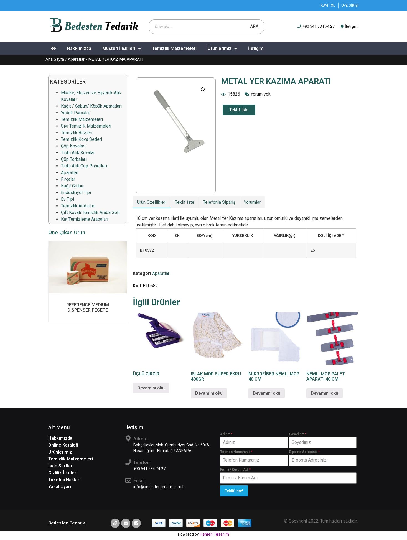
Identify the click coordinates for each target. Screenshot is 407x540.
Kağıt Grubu (72, 186)
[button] (239, 110)
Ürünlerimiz (222, 49)
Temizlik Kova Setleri (81, 139)
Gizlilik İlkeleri (62, 472)
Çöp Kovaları (73, 146)
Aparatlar (76, 59)
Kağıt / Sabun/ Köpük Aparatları (91, 106)
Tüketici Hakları (64, 479)
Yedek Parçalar (75, 112)
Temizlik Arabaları (78, 205)
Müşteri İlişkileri (121, 49)
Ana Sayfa (54, 59)
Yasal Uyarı (59, 486)
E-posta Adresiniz (304, 452)
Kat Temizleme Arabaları (84, 219)
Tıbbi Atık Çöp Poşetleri (84, 166)
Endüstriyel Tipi (76, 192)
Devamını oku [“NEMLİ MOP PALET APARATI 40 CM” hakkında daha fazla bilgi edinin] (324, 393)
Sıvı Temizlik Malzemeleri (86, 126)
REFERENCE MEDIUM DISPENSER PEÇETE (87, 307)
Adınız (226, 434)
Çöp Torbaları (74, 159)
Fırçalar (68, 179)
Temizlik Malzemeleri (174, 48)
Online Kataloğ (63, 445)
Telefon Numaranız (236, 452)
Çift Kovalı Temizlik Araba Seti (90, 212)
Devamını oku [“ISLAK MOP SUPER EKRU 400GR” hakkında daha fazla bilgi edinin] (209, 393)
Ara (254, 26)
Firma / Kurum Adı (235, 470)
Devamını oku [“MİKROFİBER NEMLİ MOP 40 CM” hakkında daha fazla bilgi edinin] (266, 393)
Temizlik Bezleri (76, 132)
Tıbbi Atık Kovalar (78, 152)
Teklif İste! (234, 491)
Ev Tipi (67, 199)
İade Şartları (60, 465)
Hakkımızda (79, 48)
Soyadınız (297, 434)
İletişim (255, 48)
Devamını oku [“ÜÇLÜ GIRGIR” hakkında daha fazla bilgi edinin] (151, 388)
